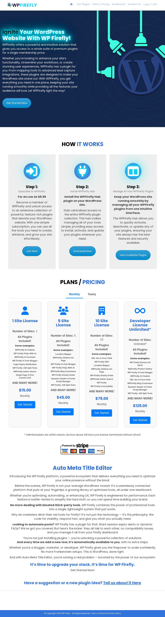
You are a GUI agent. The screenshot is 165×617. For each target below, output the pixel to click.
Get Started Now (16, 103)
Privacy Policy (114, 613)
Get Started (25, 404)
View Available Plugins (133, 255)
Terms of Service (99, 613)
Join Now (31, 251)
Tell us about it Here (122, 582)
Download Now (82, 251)
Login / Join (151, 4)
